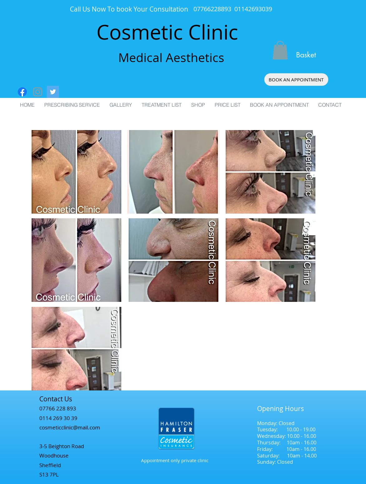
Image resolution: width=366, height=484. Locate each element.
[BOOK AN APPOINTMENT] (296, 79)
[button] (280, 50)
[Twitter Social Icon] (53, 92)
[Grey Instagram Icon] (38, 92)
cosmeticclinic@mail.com (69, 427)
